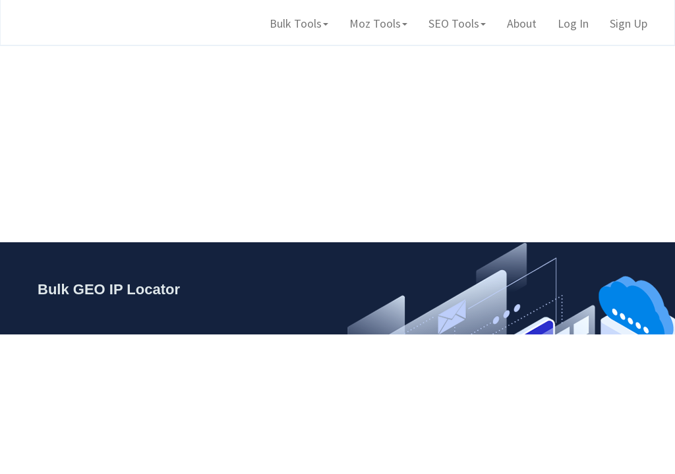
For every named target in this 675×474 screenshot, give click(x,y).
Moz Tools (378, 23)
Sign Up (628, 23)
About (522, 23)
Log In (573, 23)
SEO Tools (457, 23)
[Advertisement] (337, 138)
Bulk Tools (299, 23)
